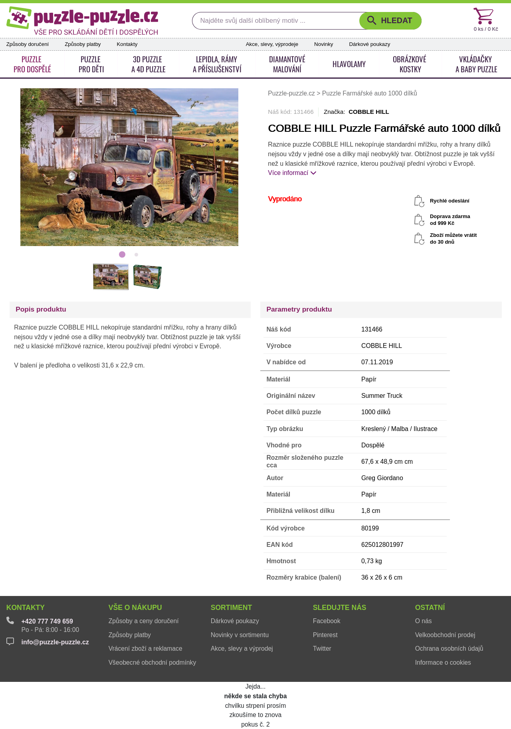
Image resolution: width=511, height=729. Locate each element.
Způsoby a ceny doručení (144, 621)
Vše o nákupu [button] (135, 608)
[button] (390, 21)
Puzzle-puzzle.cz (292, 93)
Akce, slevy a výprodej (242, 648)
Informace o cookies (443, 662)
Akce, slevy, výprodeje (272, 44)
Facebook (327, 621)
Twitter (322, 648)
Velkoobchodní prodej (445, 635)
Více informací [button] (292, 172)
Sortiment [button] (231, 608)
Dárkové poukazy (369, 44)
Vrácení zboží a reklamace (145, 648)
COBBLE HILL (369, 111)
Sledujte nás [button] (339, 608)
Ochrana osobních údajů (449, 648)
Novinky (323, 44)
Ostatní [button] (430, 608)
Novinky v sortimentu (240, 635)
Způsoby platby (83, 44)
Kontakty (127, 44)
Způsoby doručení (27, 44)
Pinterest (325, 635)
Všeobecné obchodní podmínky (152, 662)
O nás (423, 621)
